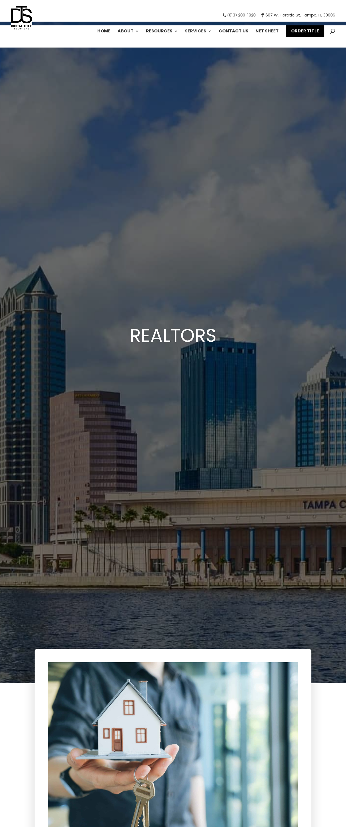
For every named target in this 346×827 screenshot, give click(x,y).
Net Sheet (267, 31)
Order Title (305, 31)
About (126, 31)
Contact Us (233, 31)
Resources (159, 31)
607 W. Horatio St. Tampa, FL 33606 (297, 15)
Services (195, 31)
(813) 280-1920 (239, 15)
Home (104, 31)
